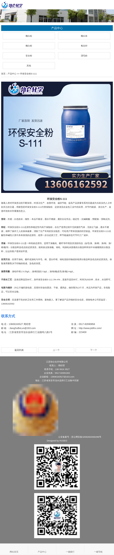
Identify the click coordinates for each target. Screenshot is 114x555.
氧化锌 (84, 45)
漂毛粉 (84, 55)
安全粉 (29, 55)
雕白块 (84, 36)
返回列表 (19, 350)
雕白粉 (29, 45)
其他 (29, 65)
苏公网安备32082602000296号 (86, 437)
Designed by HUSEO (57, 440)
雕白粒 (29, 36)
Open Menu (109, 4)
